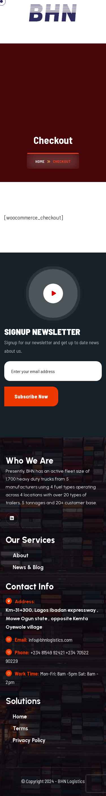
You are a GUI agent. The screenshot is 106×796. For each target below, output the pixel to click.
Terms (20, 728)
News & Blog (28, 567)
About (21, 555)
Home (20, 716)
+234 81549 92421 (47, 652)
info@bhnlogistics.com (50, 640)
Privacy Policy (29, 740)
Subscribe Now (31, 396)
